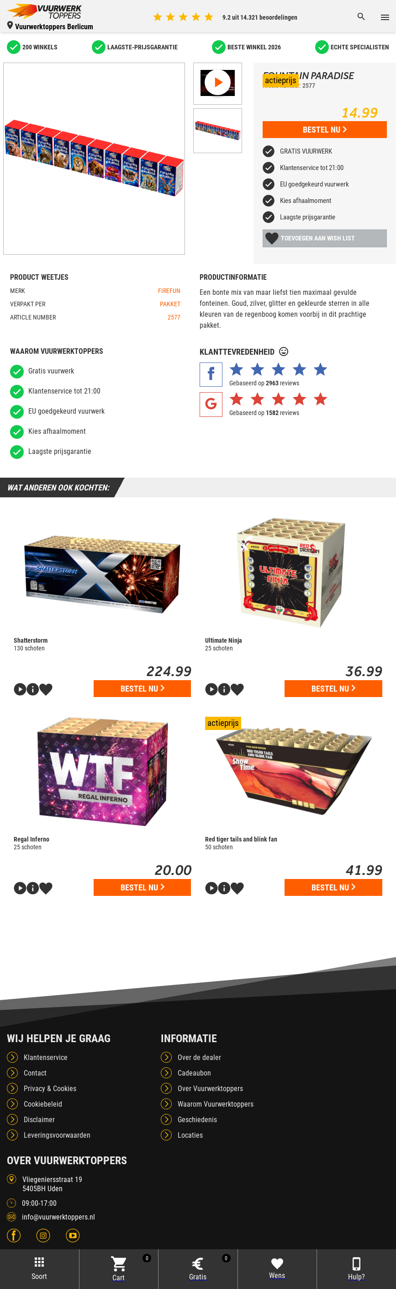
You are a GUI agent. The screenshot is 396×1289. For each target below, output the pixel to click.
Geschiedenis (197, 1119)
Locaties (190, 1135)
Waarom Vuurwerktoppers (215, 1104)
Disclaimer (39, 1119)
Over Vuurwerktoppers (210, 1088)
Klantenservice (46, 1057)
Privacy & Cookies (50, 1088)
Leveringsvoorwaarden (57, 1135)
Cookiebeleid (43, 1104)
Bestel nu (325, 129)
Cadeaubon (194, 1073)
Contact (35, 1073)
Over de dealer (199, 1057)
